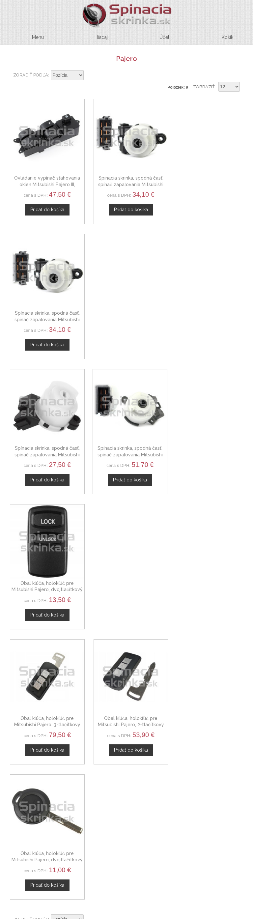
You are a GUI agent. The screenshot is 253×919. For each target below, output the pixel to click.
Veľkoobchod (124, 723)
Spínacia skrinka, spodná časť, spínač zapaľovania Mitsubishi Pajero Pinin (207, 182)
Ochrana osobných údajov (124, 787)
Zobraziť (204, 86)
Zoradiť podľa (30, 74)
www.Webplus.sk (144, 914)
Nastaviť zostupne (90, 75)
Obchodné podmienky (124, 780)
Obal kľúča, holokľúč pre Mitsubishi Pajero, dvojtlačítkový (207, 314)
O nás (124, 708)
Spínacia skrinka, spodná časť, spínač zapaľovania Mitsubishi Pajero (126, 314)
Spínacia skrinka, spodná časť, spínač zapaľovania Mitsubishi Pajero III (126, 182)
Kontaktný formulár (124, 715)
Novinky (124, 739)
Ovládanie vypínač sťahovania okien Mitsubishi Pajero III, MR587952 (46, 182)
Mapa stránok (124, 803)
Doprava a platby (124, 795)
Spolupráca (124, 731)
